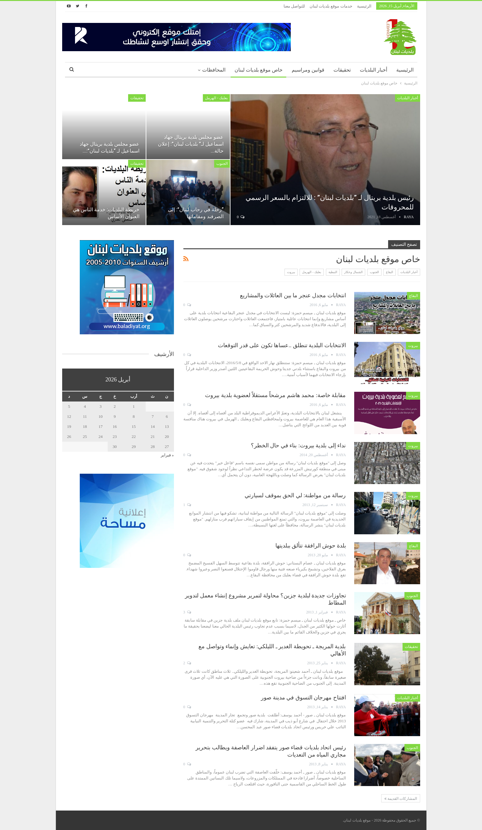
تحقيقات (342, 70)
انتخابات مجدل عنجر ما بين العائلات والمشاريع (293, 295)
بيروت (291, 272)
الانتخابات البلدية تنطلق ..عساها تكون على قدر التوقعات (282, 345)
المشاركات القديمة (400, 798)
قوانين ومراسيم (308, 70)
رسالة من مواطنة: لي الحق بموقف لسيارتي (295, 495)
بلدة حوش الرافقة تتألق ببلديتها (310, 545)
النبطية (332, 272)
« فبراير (167, 455)
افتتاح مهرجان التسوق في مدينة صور (303, 697)
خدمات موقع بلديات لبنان (331, 6)
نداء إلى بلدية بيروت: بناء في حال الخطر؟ (298, 445)
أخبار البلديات (373, 70)
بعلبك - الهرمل (216, 98)
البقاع (389, 272)
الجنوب (222, 163)
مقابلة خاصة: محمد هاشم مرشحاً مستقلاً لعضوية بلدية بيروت (275, 395)
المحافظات (213, 70)
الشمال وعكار (353, 272)
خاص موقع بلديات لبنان (259, 70)
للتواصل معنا (294, 6)
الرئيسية (364, 6)
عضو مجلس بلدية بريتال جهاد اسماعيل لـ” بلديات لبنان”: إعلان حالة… (191, 144)
